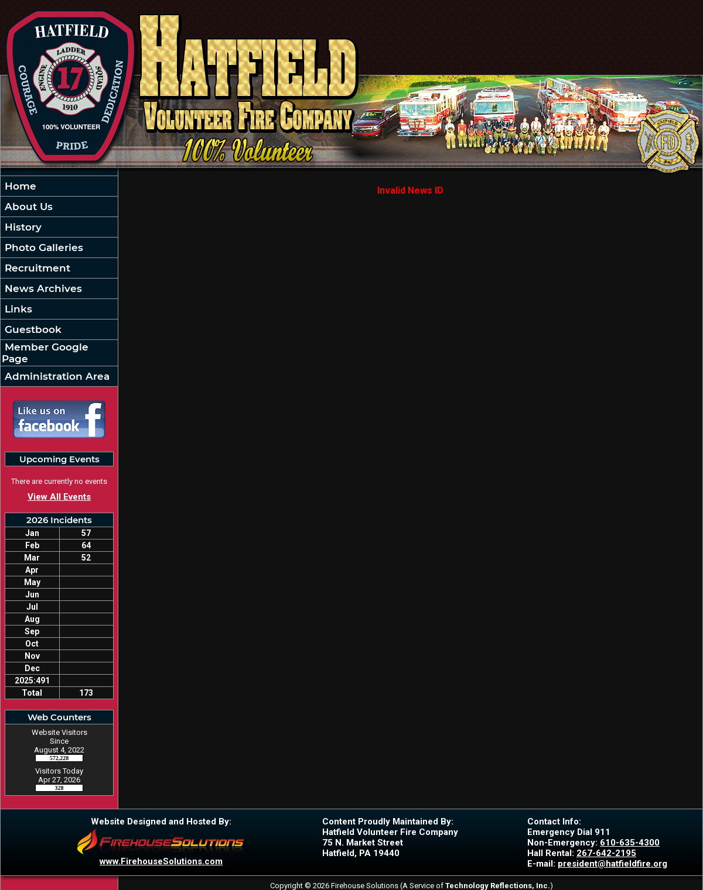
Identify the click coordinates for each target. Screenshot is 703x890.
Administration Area (56, 376)
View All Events (59, 497)
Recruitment (36, 268)
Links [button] (17, 309)
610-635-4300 (630, 842)
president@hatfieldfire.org (612, 863)
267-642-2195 (606, 853)
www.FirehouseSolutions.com (161, 861)
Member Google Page (45, 353)
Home (19, 186)
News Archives (42, 288)
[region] (59, 281)
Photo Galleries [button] (42, 247)
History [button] (22, 227)
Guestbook (32, 329)
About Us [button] (27, 206)
